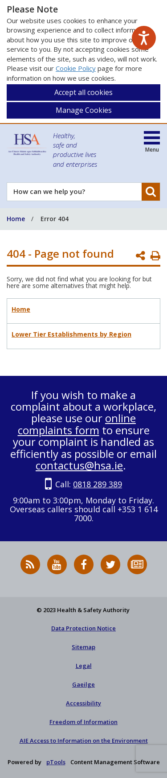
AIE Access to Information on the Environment (84, 741)
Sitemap (83, 647)
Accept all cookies (83, 92)
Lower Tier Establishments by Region (71, 334)
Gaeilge (83, 684)
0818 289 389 (97, 484)
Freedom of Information (83, 722)
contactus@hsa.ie (79, 465)
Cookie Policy (76, 68)
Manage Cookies (84, 110)
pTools (55, 762)
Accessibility (83, 703)
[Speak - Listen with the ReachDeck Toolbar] (144, 38)
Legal (84, 666)
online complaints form (77, 424)
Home (21, 309)
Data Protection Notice (83, 628)
